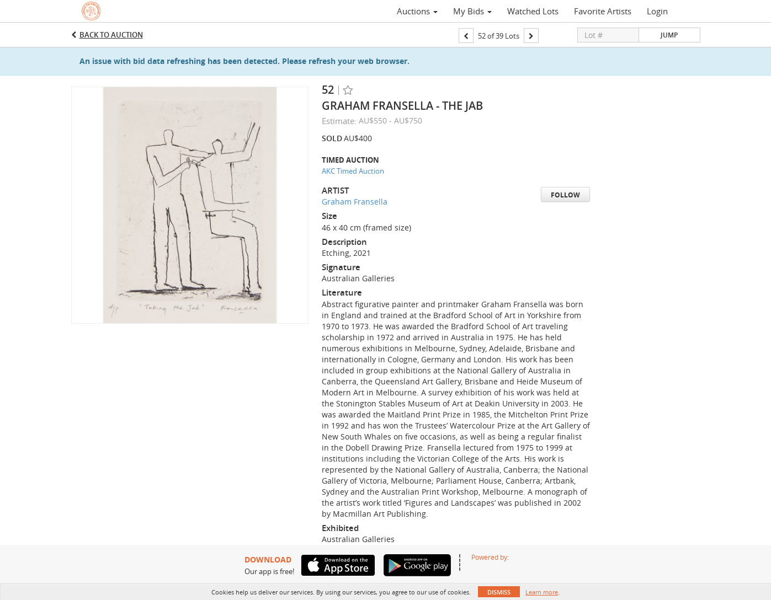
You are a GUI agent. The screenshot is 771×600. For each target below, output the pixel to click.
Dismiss (499, 592)
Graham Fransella (354, 201)
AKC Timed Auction (353, 171)
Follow (565, 195)
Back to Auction (111, 35)
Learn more (541, 592)
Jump (669, 35)
